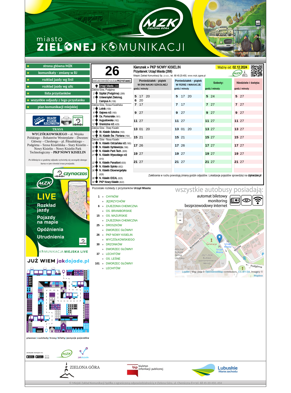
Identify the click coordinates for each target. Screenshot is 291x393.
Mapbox (258, 275)
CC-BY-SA (244, 271)
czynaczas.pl (254, 175)
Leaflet (186, 271)
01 (141, 129)
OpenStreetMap (214, 271)
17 (141, 96)
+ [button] (180, 214)
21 (141, 137)
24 (213, 96)
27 (242, 96)
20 (148, 96)
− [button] (180, 220)
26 (141, 145)
